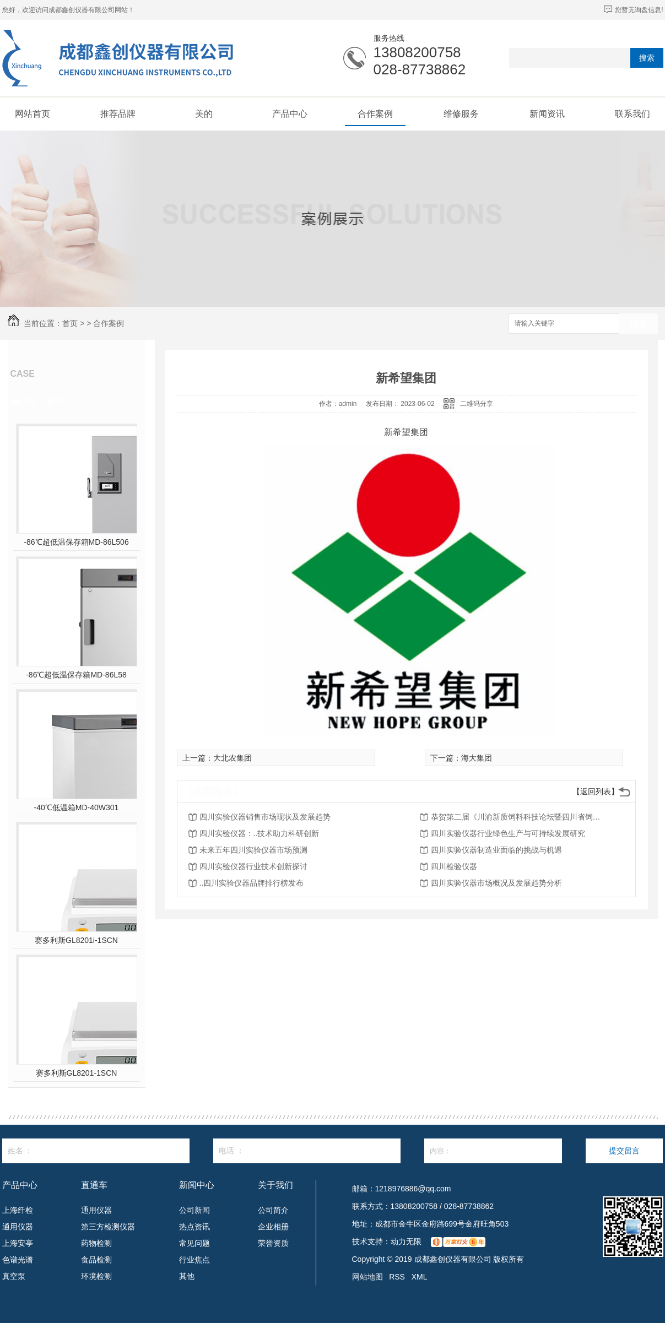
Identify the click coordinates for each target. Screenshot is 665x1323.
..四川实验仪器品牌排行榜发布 (251, 883)
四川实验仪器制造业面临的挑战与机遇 (496, 849)
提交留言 (624, 1150)
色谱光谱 (17, 1259)
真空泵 (13, 1276)
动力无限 (406, 1241)
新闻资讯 (547, 113)
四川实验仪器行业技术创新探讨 (253, 866)
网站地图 (367, 1276)
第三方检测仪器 (108, 1226)
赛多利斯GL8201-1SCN (76, 1073)
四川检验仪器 (454, 866)
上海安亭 (17, 1243)
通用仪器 (17, 1226)
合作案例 (375, 113)
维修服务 (461, 113)
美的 (204, 113)
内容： (493, 1150)
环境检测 (96, 1276)
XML (420, 1276)
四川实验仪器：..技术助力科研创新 (259, 833)
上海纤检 (17, 1210)
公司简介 (273, 1210)
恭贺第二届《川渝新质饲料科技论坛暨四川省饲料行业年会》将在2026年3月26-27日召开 (519, 816)
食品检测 (96, 1259)
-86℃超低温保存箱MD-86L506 (76, 542)
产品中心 (289, 113)
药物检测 (96, 1243)
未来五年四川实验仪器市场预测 (253, 849)
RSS (397, 1276)
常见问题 (194, 1243)
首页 (70, 323)
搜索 (647, 57)
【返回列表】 (595, 791)
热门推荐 (44, 400)
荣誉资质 (273, 1243)
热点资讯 (194, 1226)
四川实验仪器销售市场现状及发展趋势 (265, 816)
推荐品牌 (118, 113)
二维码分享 (476, 404)
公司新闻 (194, 1210)
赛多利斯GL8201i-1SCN (76, 940)
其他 (186, 1276)
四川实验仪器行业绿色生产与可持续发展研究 (508, 833)
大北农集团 (232, 757)
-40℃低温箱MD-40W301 (76, 807)
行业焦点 (194, 1259)
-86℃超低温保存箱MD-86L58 (76, 674)
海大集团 (476, 757)
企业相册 (273, 1226)
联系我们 (632, 113)
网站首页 (32, 113)
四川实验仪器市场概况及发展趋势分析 (496, 883)
